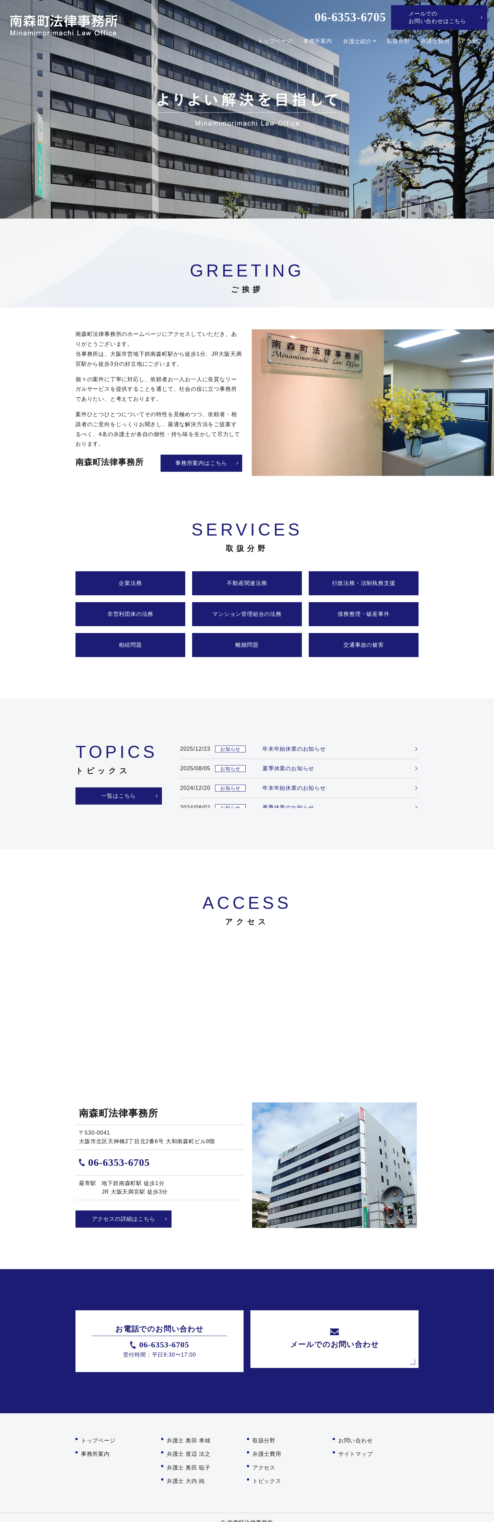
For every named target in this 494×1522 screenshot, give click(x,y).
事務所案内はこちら (201, 463)
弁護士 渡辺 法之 (189, 1450)
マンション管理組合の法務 (247, 614)
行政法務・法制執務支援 (364, 583)
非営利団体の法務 (130, 614)
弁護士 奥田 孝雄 (189, 1439)
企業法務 (130, 583)
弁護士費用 (435, 41)
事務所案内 (316, 41)
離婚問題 (246, 645)
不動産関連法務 (247, 583)
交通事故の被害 (363, 645)
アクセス (471, 41)
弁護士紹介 (355, 41)
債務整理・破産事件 (363, 614)
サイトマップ (355, 1450)
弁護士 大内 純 (186, 1472)
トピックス (266, 1472)
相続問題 (130, 645)
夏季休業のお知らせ (288, 768)
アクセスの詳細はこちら (123, 1219)
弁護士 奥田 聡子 (189, 1461)
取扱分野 (398, 41)
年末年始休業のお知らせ (294, 749)
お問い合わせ (355, 1439)
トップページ (273, 41)
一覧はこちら (116, 796)
